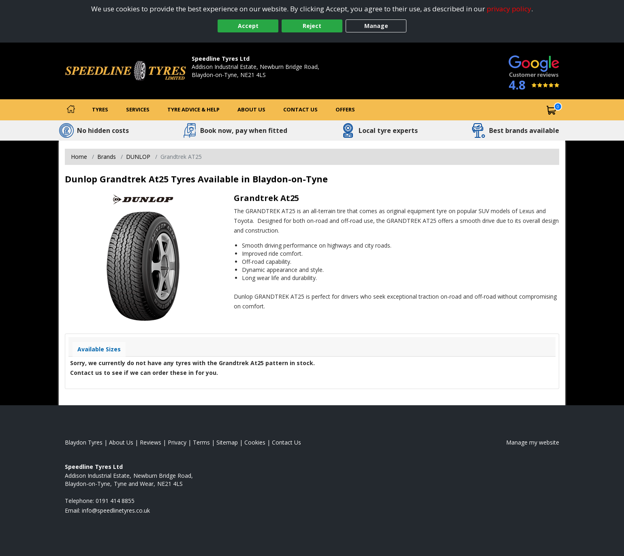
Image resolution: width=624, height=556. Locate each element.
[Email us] (116, 510)
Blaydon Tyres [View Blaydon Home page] (84, 442)
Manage (376, 26)
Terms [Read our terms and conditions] (201, 442)
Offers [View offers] (345, 109)
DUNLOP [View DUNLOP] (138, 156)
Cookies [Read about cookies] (254, 442)
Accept (248, 26)
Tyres (100, 109)
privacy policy (509, 8)
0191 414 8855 (211, 83)
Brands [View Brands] (106, 156)
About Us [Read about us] (121, 442)
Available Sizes (99, 349)
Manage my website (532, 442)
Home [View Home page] (79, 156)
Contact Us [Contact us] (300, 109)
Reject (312, 26)
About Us (251, 109)
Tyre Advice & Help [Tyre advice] (193, 109)
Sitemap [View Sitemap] (227, 442)
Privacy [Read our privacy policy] (177, 442)
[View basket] (551, 109)
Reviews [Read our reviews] (150, 442)
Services (138, 109)
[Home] (71, 109)
